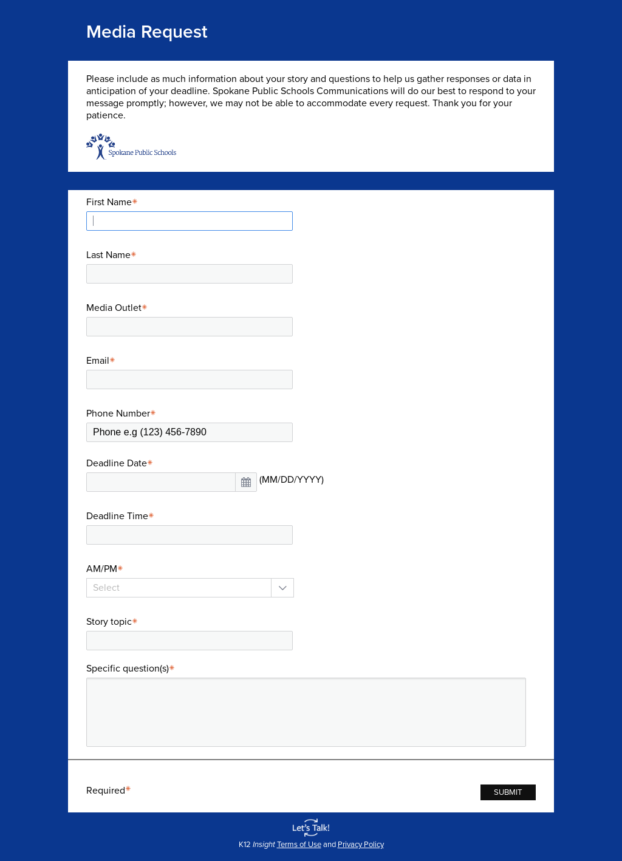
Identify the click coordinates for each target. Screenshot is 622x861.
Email (102, 361)
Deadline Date (121, 463)
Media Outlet (118, 308)
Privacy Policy (361, 844)
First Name (113, 202)
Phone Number (122, 413)
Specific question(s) (132, 668)
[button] (246, 482)
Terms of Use (299, 844)
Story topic (113, 622)
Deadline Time (121, 516)
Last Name (113, 255)
